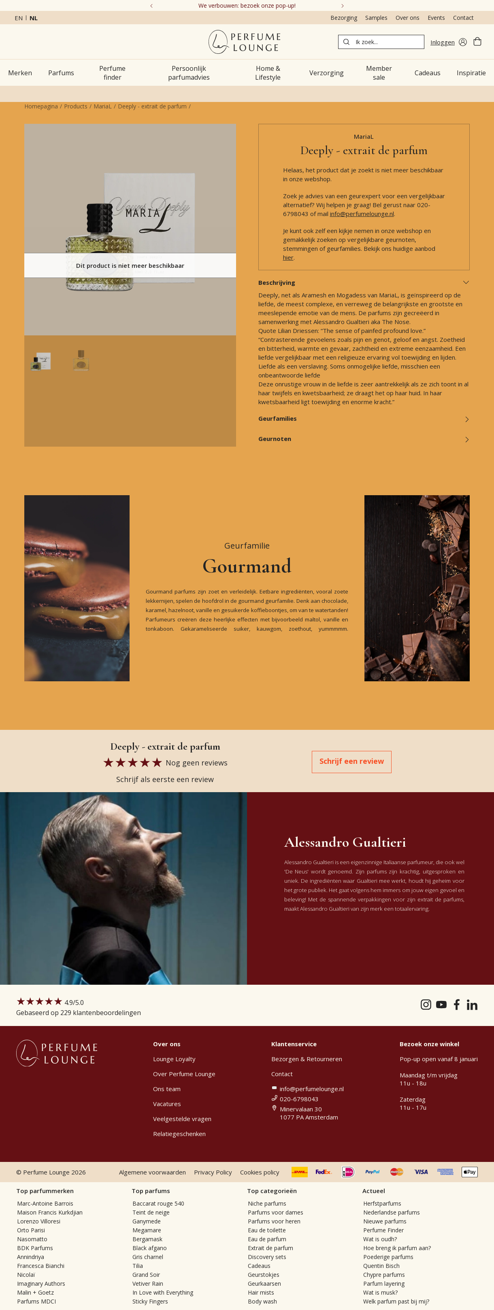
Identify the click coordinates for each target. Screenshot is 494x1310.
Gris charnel (147, 1257)
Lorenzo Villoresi (38, 1221)
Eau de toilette (267, 1230)
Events (436, 17)
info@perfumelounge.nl (362, 214)
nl (34, 18)
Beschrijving (364, 282)
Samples (376, 17)
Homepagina (41, 106)
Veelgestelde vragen (182, 1119)
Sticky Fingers (150, 1301)
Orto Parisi (31, 1230)
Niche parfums (267, 1203)
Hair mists (261, 1292)
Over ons (407, 17)
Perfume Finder (383, 1230)
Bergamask (147, 1239)
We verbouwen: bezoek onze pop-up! (247, 5)
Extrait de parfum (270, 1248)
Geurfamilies (364, 418)
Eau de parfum (267, 1239)
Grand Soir (146, 1274)
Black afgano (149, 1248)
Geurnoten (364, 439)
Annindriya (30, 1257)
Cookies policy (259, 1172)
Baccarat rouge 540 (158, 1203)
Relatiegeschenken (179, 1134)
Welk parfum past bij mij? (396, 1301)
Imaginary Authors (41, 1283)
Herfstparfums (382, 1203)
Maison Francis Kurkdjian (50, 1212)
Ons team (167, 1089)
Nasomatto (32, 1239)
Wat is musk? (380, 1292)
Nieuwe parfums (385, 1221)
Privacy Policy (213, 1172)
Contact (463, 17)
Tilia (137, 1266)
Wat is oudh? (380, 1239)
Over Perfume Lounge (184, 1074)
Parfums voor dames (275, 1212)
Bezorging (343, 17)
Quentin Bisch (381, 1266)
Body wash (262, 1301)
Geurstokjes (263, 1274)
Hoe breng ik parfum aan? (397, 1248)
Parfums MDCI (36, 1301)
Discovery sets (267, 1257)
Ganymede (146, 1221)
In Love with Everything (162, 1292)
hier (288, 257)
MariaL (103, 106)
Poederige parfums (388, 1257)
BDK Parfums (35, 1248)
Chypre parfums (384, 1274)
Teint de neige (151, 1212)
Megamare (146, 1230)
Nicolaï (26, 1274)
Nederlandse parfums (391, 1212)
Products (75, 106)
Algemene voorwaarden (152, 1172)
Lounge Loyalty (174, 1059)
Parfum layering (384, 1283)
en (19, 18)
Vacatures (167, 1104)
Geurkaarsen (264, 1283)
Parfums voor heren (274, 1221)
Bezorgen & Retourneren (306, 1059)
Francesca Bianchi (40, 1266)
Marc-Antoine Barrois (45, 1203)
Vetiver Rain (147, 1283)
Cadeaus (259, 1266)
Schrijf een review (351, 761)
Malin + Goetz (35, 1292)
